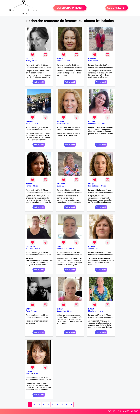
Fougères (29, 248)
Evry (90, 61)
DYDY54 (29, 309)
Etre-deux (61, 184)
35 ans (34, 311)
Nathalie (29, 121)
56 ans (67, 61)
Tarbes (28, 123)
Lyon (59, 186)
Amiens (29, 373)
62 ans (66, 123)
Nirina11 (91, 121)
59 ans (71, 248)
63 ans (37, 248)
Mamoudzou (93, 123)
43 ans (95, 248)
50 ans (35, 61)
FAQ (109, 411)
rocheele (91, 246)
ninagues (91, 184)
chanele (29, 371)
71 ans (95, 61)
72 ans (35, 123)
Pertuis (29, 186)
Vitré (90, 248)
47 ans (103, 186)
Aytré (28, 311)
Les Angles (61, 311)
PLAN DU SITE (123, 411)
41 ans (35, 186)
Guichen (60, 61)
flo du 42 (60, 121)
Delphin (60, 309)
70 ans (100, 311)
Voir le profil (39, 82)
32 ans (64, 186)
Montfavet (92, 311)
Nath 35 (60, 59)
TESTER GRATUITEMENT (70, 7)
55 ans (102, 123)
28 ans (36, 373)
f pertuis (29, 184)
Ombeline (92, 59)
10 (71, 404)
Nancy (28, 61)
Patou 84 (91, 309)
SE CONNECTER (116, 7)
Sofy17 (60, 246)
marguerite (30, 246)
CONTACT (134, 411)
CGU (114, 411)
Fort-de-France (94, 186)
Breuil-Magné (62, 248)
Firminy (60, 123)
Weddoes (29, 59)
